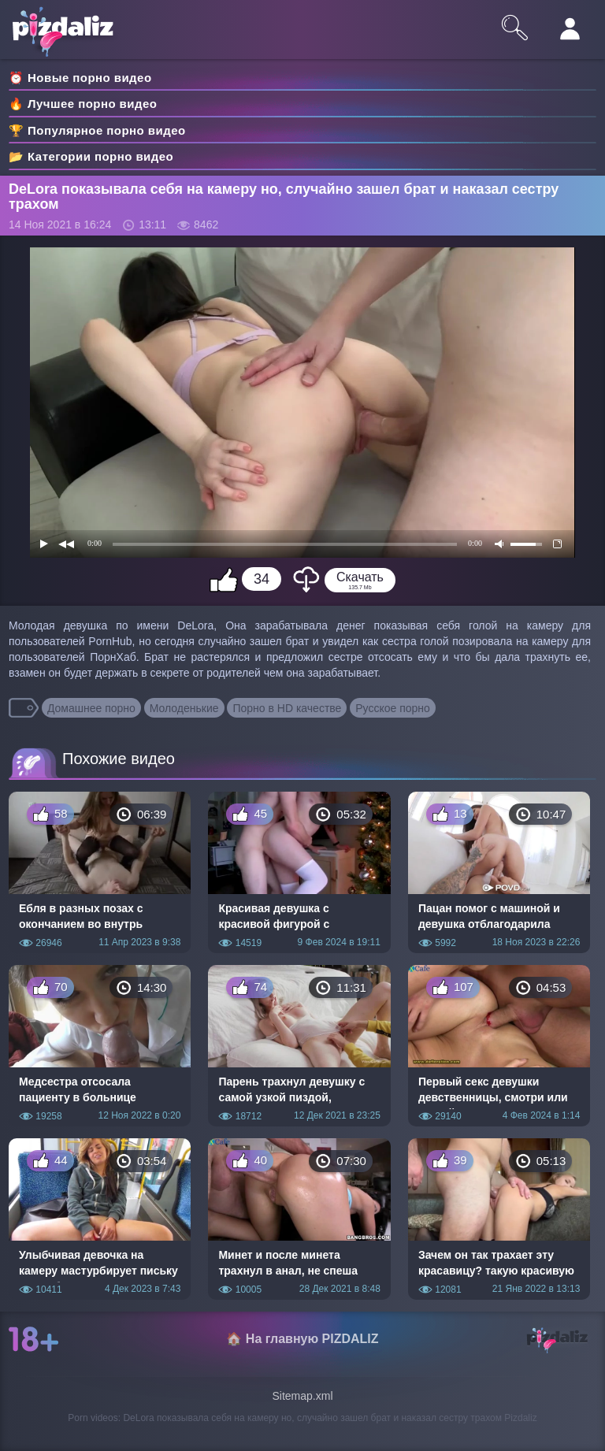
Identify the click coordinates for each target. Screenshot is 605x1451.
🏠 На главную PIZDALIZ (302, 1338)
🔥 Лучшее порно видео (83, 103)
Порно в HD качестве (286, 708)
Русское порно (392, 708)
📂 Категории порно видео (91, 156)
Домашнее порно (91, 708)
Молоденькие (184, 708)
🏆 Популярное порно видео (97, 130)
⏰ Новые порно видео (80, 77)
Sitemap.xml (302, 1396)
